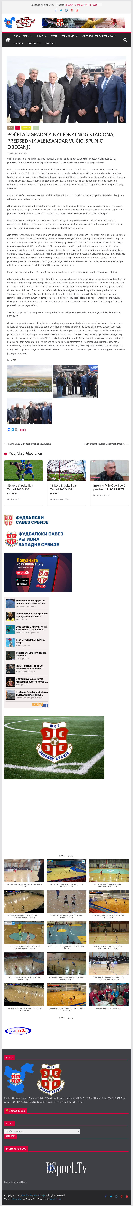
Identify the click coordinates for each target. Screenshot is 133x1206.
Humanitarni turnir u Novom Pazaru (106, 443)
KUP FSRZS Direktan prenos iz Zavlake (27, 443)
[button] (30, 36)
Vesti (54, 36)
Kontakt (51, 43)
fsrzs (12, 153)
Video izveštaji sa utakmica (97, 36)
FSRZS (11, 128)
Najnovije (26, 128)
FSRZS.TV (18, 43)
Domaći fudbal (17, 1110)
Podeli (22, 430)
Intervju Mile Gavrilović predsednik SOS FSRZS (109, 487)
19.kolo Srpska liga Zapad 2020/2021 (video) (20, 489)
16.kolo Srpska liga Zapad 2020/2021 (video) (63, 489)
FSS (17, 128)
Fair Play (33, 43)
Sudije (40, 36)
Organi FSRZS (21, 36)
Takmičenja (68, 36)
